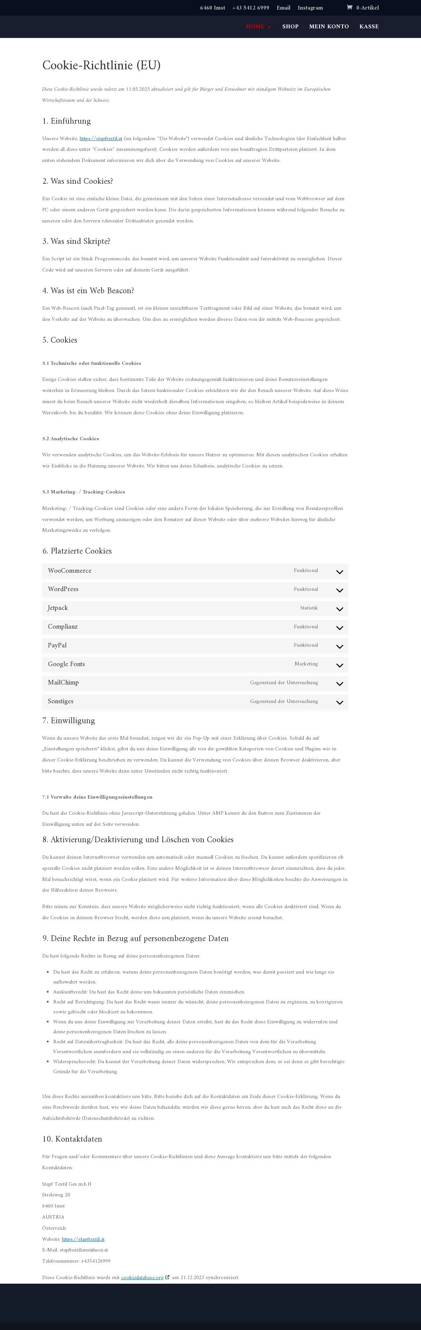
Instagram (310, 9)
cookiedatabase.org (142, 1278)
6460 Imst (212, 9)
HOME (255, 28)
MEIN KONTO (329, 28)
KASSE (369, 28)
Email (283, 9)
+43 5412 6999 (251, 9)
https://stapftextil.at (101, 139)
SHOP (290, 28)
